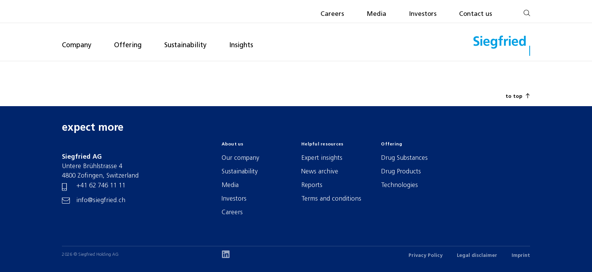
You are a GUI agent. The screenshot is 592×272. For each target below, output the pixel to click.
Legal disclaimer (477, 255)
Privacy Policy (425, 255)
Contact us (475, 14)
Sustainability (185, 45)
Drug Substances (404, 158)
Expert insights (321, 158)
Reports (311, 185)
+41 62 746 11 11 (100, 185)
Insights (241, 45)
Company (76, 45)
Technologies (399, 185)
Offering (128, 45)
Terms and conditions (331, 199)
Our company (240, 158)
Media (376, 14)
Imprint (521, 255)
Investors (422, 14)
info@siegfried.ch (100, 200)
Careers (332, 14)
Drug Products (401, 171)
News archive (319, 171)
